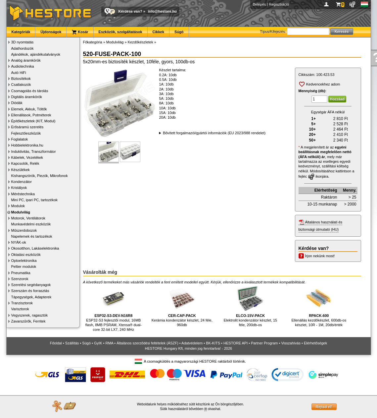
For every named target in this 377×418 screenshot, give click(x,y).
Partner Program (264, 343)
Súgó (179, 32)
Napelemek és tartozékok (31, 236)
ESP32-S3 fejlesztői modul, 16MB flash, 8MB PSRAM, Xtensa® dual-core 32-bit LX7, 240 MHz (113, 308)
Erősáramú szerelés (27, 127)
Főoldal (56, 343)
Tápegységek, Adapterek (31, 297)
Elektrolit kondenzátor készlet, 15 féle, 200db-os (250, 306)
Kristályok (19, 188)
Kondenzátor (21, 182)
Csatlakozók (21, 85)
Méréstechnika (23, 194)
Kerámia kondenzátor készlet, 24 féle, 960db (182, 306)
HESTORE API (235, 343)
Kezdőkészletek (140, 42)
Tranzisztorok (22, 303)
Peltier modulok (23, 267)
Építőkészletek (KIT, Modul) (33, 121)
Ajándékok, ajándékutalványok (36, 54)
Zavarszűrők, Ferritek (28, 321)
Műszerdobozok (24, 230)
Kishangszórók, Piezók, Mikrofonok (39, 176)
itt (205, 409)
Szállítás (72, 343)
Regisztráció (279, 4)
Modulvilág (20, 212)
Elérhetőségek (315, 343)
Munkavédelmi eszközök (31, 224)
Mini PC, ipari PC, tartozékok (34, 200)
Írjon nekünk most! (320, 256)
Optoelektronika (24, 261)
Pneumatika (20, 273)
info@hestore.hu (162, 11)
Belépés (259, 4)
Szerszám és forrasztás (30, 291)
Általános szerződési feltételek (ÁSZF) (147, 343)
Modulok (18, 206)
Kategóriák (21, 32)
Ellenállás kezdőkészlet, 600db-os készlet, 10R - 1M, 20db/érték (318, 306)
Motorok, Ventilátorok (28, 218)
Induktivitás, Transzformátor (33, 151)
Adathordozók (22, 48)
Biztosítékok (21, 79)
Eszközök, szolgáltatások (120, 32)
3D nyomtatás (22, 42)
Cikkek (158, 32)
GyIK (98, 343)
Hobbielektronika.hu (27, 145)
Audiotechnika (22, 66)
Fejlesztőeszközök (26, 133)
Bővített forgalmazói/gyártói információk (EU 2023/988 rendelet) (214, 133)
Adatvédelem (192, 343)
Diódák (17, 103)
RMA (109, 343)
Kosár (79, 32)
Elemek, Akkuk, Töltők (29, 109)
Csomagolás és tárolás (29, 91)
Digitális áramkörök (26, 97)
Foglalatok (19, 139)
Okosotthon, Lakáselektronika (35, 248)
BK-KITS (213, 343)
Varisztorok (20, 309)
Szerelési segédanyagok (31, 285)
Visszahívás (291, 343)
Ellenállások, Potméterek (31, 115)
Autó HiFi (18, 73)
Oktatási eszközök (26, 255)
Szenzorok (19, 279)
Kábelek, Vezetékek (27, 157)
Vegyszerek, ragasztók (29, 315)
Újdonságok (50, 32)
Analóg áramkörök (26, 60)
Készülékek (20, 170)
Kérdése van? (130, 11)
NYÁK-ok (18, 242)
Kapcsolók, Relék (25, 163)
